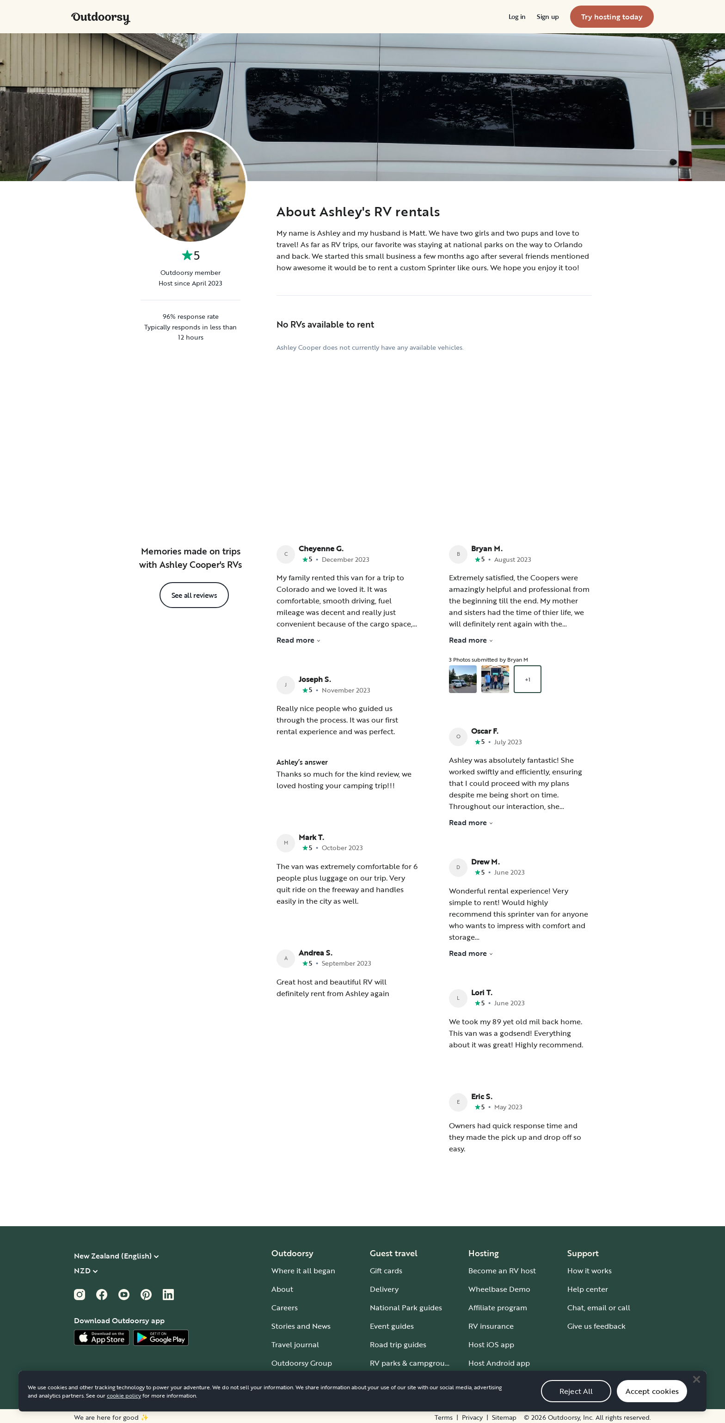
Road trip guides (398, 1341)
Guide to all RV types (406, 1378)
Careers (284, 1304)
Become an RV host (502, 1267)
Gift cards (386, 1267)
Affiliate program (497, 1304)
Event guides (392, 1323)
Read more (298, 637)
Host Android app (499, 1360)
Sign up (548, 16)
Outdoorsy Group (301, 1360)
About (282, 1286)
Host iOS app (491, 1341)
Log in (517, 16)
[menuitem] (517, 16)
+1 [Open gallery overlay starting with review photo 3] (527, 677)
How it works (589, 1267)
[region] (362, 1400)
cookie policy (124, 1405)
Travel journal (295, 1341)
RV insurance (491, 1323)
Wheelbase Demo (499, 1286)
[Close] (696, 1389)
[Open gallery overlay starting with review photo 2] (495, 677)
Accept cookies (652, 1400)
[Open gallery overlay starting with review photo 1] (463, 677)
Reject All (576, 1400)
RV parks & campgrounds (413, 1360)
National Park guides (406, 1304)
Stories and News (301, 1323)
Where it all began (303, 1267)
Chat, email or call (598, 1304)
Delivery (384, 1286)
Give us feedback (596, 1323)
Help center (587, 1286)
